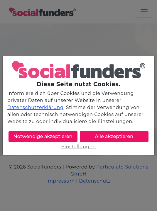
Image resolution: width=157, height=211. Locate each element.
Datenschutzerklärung (35, 107)
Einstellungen (78, 146)
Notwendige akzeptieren (42, 136)
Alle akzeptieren (114, 136)
